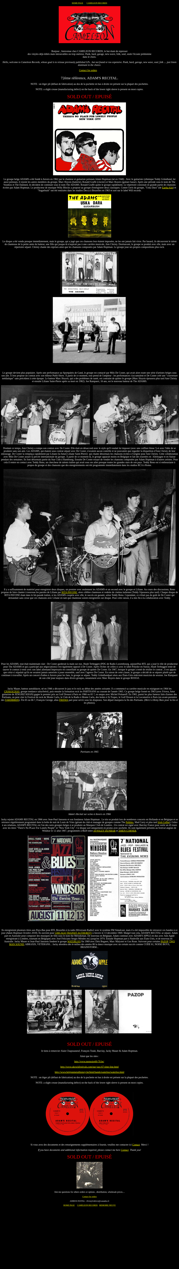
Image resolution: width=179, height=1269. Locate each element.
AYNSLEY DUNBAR (104, 830)
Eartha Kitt (167, 187)
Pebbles (129, 822)
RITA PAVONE (69, 592)
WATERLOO (74, 941)
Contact (136, 1144)
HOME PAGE (77, 3)
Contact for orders (88, 70)
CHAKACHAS (11, 691)
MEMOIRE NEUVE (107, 1205)
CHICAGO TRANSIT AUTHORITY (73, 933)
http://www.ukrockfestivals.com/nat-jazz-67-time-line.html (89, 1066)
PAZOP (164, 941)
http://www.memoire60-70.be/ (89, 1061)
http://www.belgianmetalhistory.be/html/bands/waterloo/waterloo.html (89, 1072)
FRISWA (63, 700)
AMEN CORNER (127, 830)
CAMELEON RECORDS (97, 3)
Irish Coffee (164, 822)
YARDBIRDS (12, 700)
